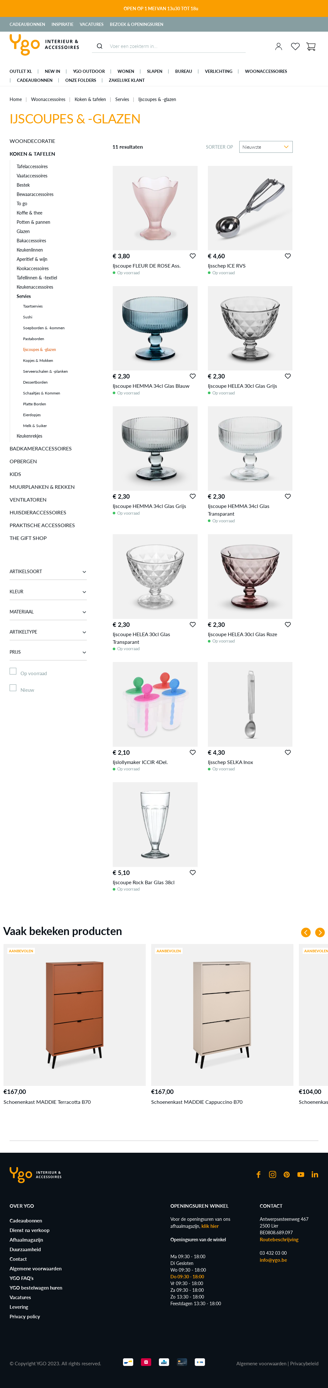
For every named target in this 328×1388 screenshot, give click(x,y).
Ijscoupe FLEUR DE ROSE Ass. (147, 265)
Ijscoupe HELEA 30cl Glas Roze (242, 634)
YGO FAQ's (22, 1278)
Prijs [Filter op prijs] (48, 652)
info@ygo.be (273, 1260)
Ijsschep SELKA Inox (230, 762)
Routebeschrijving (279, 1239)
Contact (18, 1259)
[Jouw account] (279, 46)
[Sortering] (266, 147)
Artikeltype (48, 632)
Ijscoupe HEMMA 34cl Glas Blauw (151, 386)
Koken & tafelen (90, 99)
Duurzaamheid (25, 1249)
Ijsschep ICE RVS (227, 265)
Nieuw (27, 690)
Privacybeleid (304, 1363)
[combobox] (169, 46)
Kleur (48, 591)
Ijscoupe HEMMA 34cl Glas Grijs (149, 506)
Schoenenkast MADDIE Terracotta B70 (47, 1102)
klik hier (210, 1226)
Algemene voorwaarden (36, 1268)
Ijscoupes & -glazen (157, 99)
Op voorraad (33, 673)
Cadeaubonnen (27, 24)
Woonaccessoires (48, 99)
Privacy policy (25, 1316)
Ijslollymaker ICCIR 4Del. (140, 762)
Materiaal (48, 611)
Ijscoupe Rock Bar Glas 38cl (144, 882)
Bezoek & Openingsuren (136, 24)
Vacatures (91, 24)
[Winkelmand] (310, 46)
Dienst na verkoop (30, 1230)
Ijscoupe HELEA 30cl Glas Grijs (242, 386)
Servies (122, 99)
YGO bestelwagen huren (36, 1288)
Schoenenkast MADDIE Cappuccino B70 (196, 1102)
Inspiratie (62, 24)
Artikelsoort (48, 571)
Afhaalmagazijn (26, 1240)
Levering (19, 1307)
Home (16, 99)
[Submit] (99, 46)
